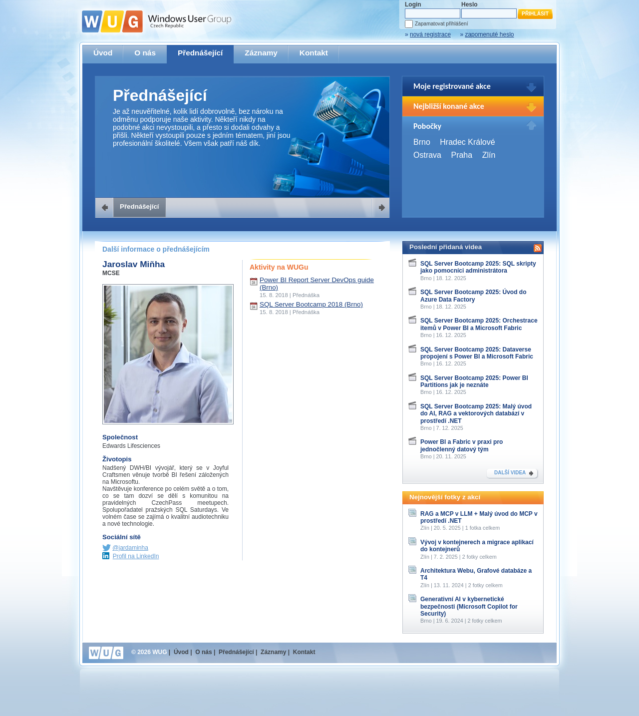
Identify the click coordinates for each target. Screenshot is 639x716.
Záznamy (261, 52)
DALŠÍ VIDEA (510, 472)
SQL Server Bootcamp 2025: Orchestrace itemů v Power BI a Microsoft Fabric (479, 324)
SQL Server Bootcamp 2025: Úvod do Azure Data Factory (473, 296)
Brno (421, 142)
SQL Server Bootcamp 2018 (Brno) (311, 304)
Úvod (102, 52)
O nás (145, 52)
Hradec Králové (467, 142)
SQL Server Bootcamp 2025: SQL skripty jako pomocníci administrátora (478, 267)
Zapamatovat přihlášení (441, 23)
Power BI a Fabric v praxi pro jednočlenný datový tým (461, 445)
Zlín (489, 155)
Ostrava (427, 155)
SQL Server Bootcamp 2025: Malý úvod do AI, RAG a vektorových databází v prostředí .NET (476, 413)
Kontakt (314, 52)
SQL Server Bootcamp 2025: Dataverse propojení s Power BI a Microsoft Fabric (476, 353)
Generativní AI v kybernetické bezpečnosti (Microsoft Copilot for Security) (469, 606)
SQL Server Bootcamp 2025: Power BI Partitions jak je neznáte (474, 381)
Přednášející (200, 52)
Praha (461, 155)
